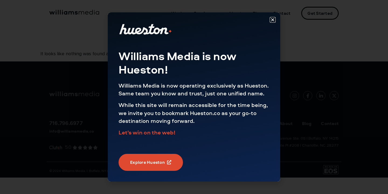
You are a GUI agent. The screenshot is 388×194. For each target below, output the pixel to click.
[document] (194, 97)
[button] (273, 20)
